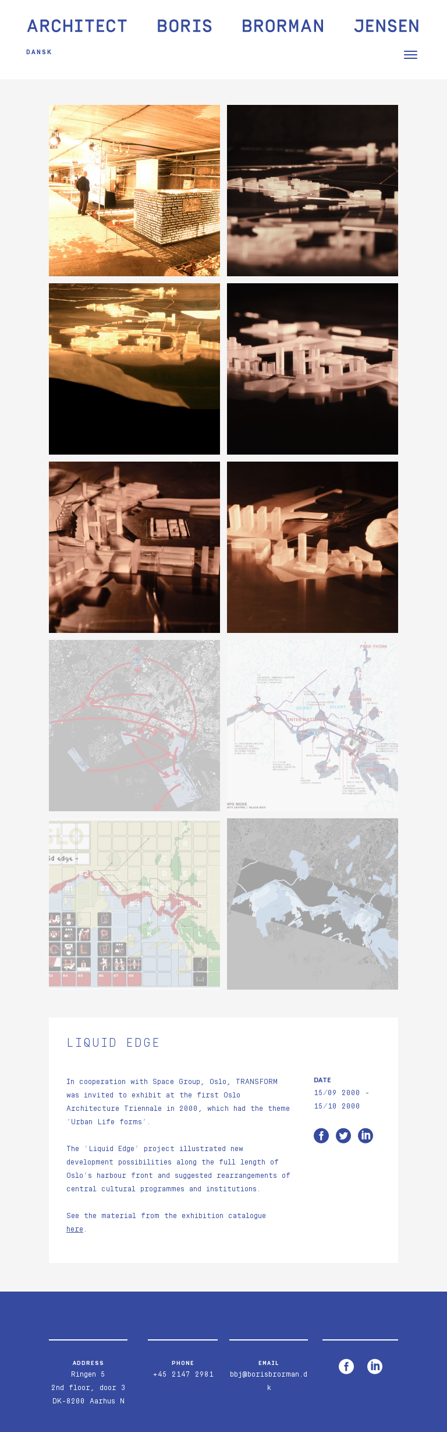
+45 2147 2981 (183, 1374)
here (74, 1229)
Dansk (39, 52)
